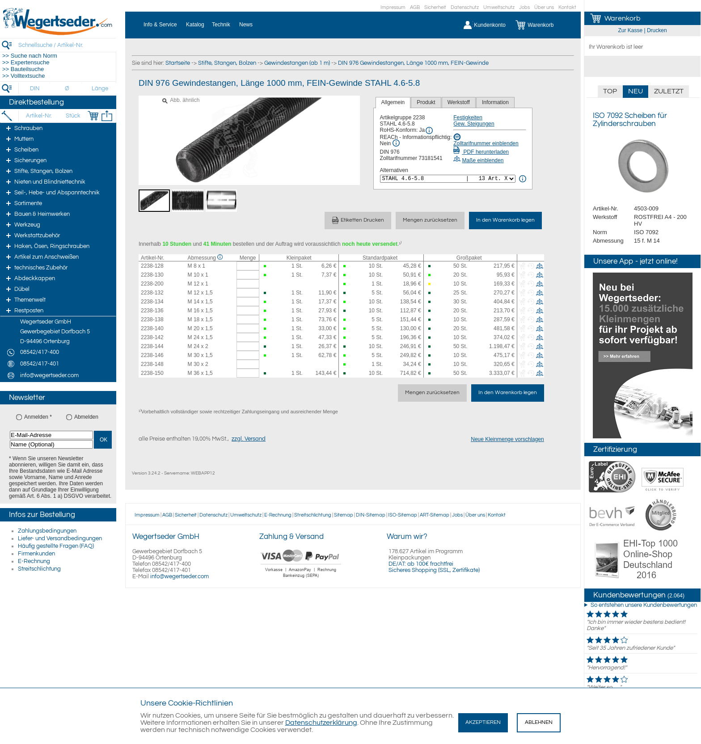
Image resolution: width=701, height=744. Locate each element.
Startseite (177, 63)
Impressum (392, 7)
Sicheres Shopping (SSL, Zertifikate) (434, 570)
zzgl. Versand (249, 439)
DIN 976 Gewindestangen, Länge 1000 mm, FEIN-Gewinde (413, 63)
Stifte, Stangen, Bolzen (227, 63)
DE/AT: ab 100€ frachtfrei (421, 564)
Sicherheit (435, 7)
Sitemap (343, 515)
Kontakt (567, 7)
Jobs (524, 7)
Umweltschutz (499, 7)
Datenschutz (465, 7)
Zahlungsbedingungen (47, 531)
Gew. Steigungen (473, 124)
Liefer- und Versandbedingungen (60, 538)
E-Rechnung (34, 561)
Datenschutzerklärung (321, 722)
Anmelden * (38, 417)
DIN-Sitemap (370, 515)
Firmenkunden (36, 554)
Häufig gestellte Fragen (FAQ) (56, 546)
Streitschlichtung (39, 569)
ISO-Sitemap (402, 515)
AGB (415, 7)
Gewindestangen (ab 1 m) (297, 63)
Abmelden (86, 417)
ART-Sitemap (434, 515)
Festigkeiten (467, 117)
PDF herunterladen (481, 152)
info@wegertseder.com (179, 576)
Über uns (544, 7)
